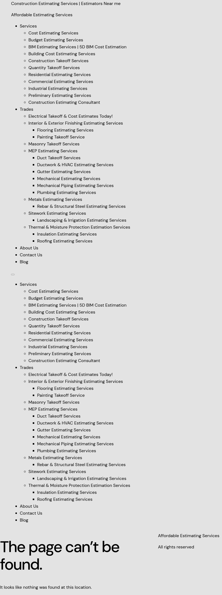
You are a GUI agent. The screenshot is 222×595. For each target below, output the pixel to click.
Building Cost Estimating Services (61, 54)
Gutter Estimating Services (64, 171)
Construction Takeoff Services (58, 60)
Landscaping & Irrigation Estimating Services (81, 220)
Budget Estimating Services (55, 40)
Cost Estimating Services (53, 33)
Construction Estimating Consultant (64, 102)
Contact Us (31, 255)
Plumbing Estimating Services (66, 192)
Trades (26, 109)
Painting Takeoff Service (61, 137)
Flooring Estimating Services (65, 130)
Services (28, 26)
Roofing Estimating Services (64, 241)
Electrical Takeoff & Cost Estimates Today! (70, 116)
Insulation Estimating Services (67, 234)
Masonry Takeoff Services (54, 144)
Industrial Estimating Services (57, 88)
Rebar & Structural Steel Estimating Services (81, 206)
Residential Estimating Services (59, 74)
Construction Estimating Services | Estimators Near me (66, 3)
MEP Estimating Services (52, 151)
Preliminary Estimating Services (59, 95)
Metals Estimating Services (55, 199)
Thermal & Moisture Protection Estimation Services (79, 227)
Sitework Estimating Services (57, 213)
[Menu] (13, 274)
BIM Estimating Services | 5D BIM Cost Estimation (77, 47)
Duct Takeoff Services (58, 158)
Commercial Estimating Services (60, 81)
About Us (29, 248)
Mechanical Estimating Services (68, 178)
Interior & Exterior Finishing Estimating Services (75, 123)
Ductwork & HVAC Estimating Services (75, 164)
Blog (24, 262)
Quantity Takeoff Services (54, 67)
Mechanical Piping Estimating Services (75, 185)
